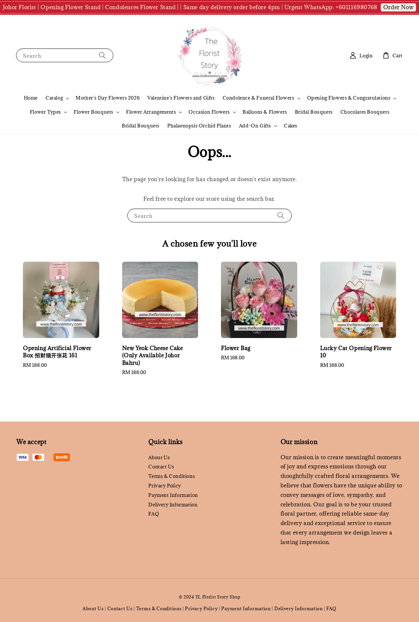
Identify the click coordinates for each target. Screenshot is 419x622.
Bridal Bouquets (314, 112)
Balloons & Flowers (265, 112)
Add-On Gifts (255, 126)
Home (31, 98)
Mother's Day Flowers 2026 (107, 98)
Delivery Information (172, 504)
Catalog (54, 98)
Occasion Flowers (209, 112)
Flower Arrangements (151, 112)
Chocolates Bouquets (364, 112)
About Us (159, 458)
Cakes (290, 126)
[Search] (102, 55)
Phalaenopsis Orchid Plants (199, 126)
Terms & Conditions (171, 476)
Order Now (398, 7)
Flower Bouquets (93, 112)
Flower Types (45, 112)
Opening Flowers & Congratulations (349, 98)
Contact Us (161, 466)
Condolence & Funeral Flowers (258, 98)
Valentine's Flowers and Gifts (180, 98)
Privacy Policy (164, 485)
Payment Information (173, 495)
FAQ (153, 514)
